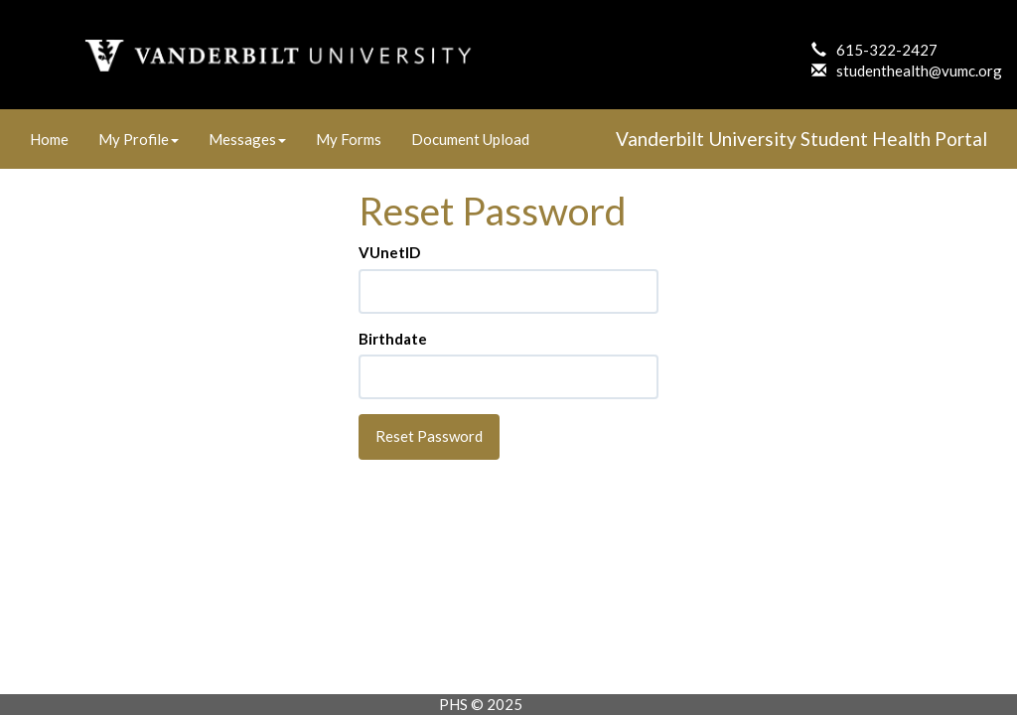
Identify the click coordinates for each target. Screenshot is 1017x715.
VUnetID (389, 252)
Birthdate (393, 339)
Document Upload (470, 139)
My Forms (348, 139)
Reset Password (429, 436)
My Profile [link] (138, 139)
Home (49, 139)
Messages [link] (247, 139)
